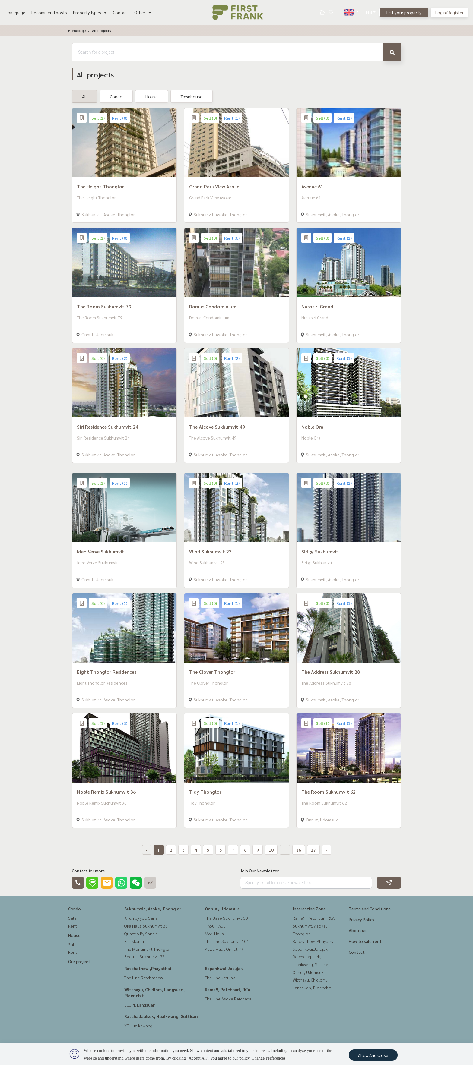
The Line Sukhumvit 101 (227, 941)
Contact (120, 12)
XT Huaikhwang (138, 1025)
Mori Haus (214, 933)
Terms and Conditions (370, 908)
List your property (403, 12)
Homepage (15, 12)
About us (358, 930)
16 (298, 849)
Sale (72, 918)
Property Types (90, 12)
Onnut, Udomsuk (222, 908)
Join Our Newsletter (259, 870)
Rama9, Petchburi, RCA (227, 989)
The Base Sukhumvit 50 (226, 918)
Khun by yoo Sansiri (142, 918)
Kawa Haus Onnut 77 (224, 949)
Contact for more (88, 870)
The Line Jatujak (220, 977)
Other (142, 12)
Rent (72, 925)
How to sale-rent (365, 941)
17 (313, 849)
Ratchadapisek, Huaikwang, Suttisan (161, 1016)
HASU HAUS (215, 925)
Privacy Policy (361, 919)
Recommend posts (49, 12)
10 (271, 849)
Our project (79, 961)
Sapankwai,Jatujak (224, 968)
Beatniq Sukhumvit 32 (144, 956)
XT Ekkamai (134, 941)
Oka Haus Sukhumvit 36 (146, 925)
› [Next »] (326, 849)
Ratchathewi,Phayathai (147, 968)
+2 (150, 882)
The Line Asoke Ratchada (228, 998)
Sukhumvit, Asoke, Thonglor (152, 908)
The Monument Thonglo (146, 949)
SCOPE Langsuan (139, 1004)
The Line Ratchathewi (144, 977)
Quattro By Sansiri (141, 933)
